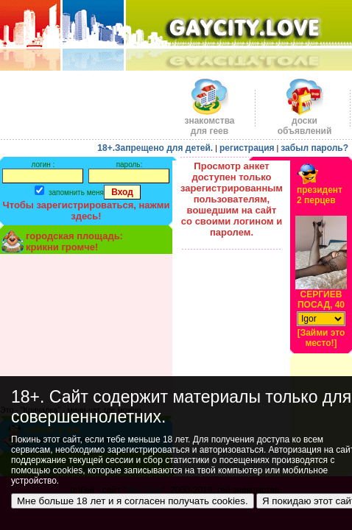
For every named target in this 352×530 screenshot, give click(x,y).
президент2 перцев (319, 195)
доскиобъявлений (305, 121)
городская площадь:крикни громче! (74, 241)
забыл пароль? (314, 148)
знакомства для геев (209, 121)
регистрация (247, 148)
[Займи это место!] (321, 338)
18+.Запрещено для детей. (155, 148)
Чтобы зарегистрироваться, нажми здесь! (86, 210)
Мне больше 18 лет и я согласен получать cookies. (132, 500)
